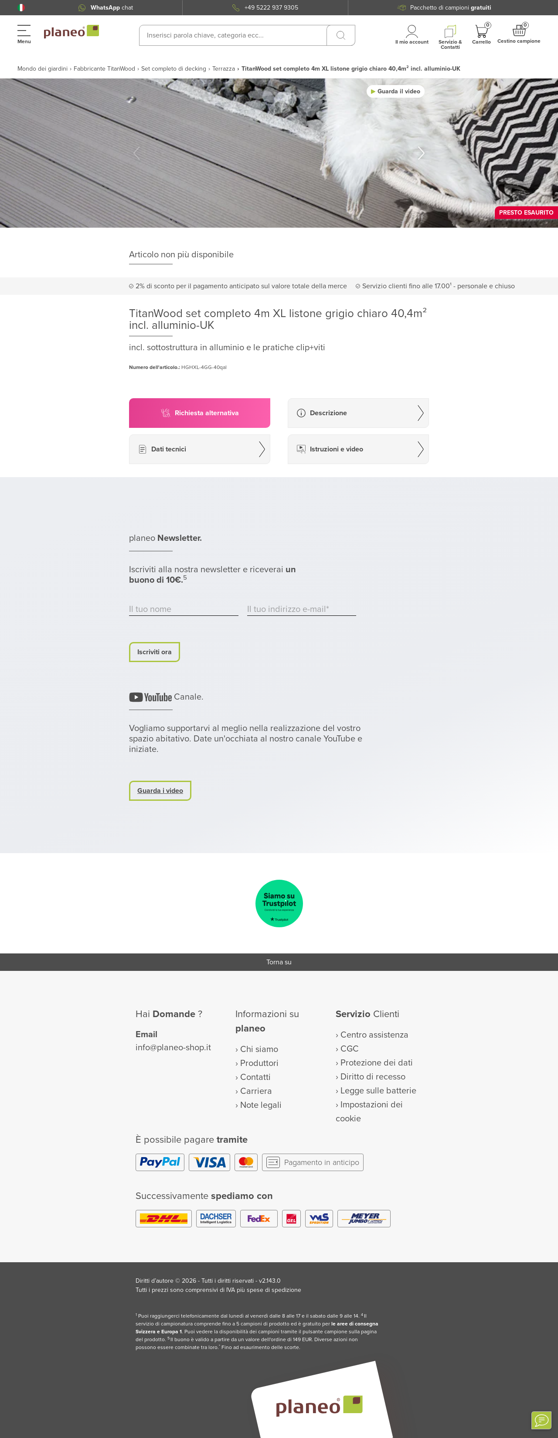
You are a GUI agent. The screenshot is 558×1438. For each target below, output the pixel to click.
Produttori (259, 1063)
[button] (21, 7)
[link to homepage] (71, 32)
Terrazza (223, 68)
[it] (21, 7)
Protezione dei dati (376, 1063)
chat (112, 7)
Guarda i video (160, 790)
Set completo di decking (173, 68)
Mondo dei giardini (42, 68)
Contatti (255, 1077)
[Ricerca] (341, 35)
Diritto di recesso (372, 1077)
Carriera (256, 1091)
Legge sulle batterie (378, 1091)
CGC (349, 1049)
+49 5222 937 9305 (271, 7)
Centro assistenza (374, 1035)
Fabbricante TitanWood (104, 68)
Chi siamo (259, 1049)
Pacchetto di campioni (450, 7)
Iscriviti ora (154, 652)
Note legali (261, 1105)
